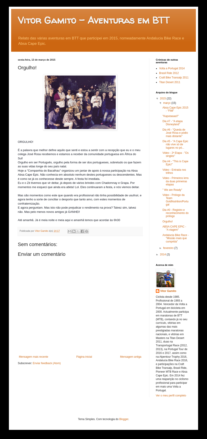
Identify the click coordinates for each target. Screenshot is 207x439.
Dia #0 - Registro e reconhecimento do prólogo (175, 213)
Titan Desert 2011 (169, 82)
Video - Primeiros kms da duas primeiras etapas (175, 181)
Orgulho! (167, 221)
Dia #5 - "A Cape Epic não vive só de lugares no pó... (175, 144)
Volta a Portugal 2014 (172, 68)
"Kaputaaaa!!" (170, 116)
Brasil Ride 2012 (169, 73)
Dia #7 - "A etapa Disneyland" (172, 123)
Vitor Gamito (168, 291)
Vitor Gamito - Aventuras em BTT (93, 20)
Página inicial (84, 356)
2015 (163, 98)
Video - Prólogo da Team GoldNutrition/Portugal (175, 199)
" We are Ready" (172, 189)
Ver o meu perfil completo (171, 395)
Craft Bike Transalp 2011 (174, 77)
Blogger (123, 419)
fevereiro (168, 248)
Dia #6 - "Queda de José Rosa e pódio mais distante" (175, 133)
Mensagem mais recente (33, 356)
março (167, 103)
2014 (163, 254)
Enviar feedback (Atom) (47, 363)
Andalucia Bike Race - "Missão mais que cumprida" (175, 238)
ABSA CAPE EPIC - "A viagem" (174, 228)
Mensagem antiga (130, 356)
